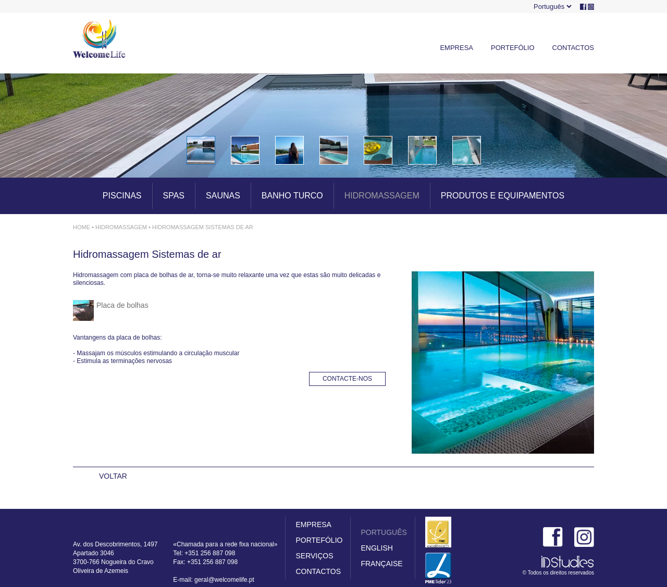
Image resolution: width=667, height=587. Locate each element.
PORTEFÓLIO (513, 48)
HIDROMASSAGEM (381, 195)
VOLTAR (113, 476)
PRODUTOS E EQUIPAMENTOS (502, 195)
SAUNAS (223, 195)
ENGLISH (376, 548)
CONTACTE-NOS (347, 378)
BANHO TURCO (292, 195)
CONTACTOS (573, 48)
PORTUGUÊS (383, 532)
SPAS (174, 195)
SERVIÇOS (314, 556)
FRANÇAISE (381, 563)
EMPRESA (456, 48)
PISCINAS (122, 195)
